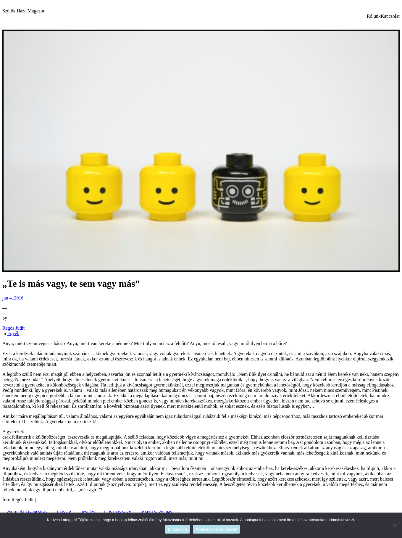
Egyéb (13, 333)
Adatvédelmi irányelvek (216, 529)
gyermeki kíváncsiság (27, 511)
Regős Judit (13, 328)
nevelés (87, 511)
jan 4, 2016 (13, 297)
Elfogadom (177, 529)
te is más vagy (117, 511)
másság (64, 511)
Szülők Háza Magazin (23, 10)
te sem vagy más (156, 511)
